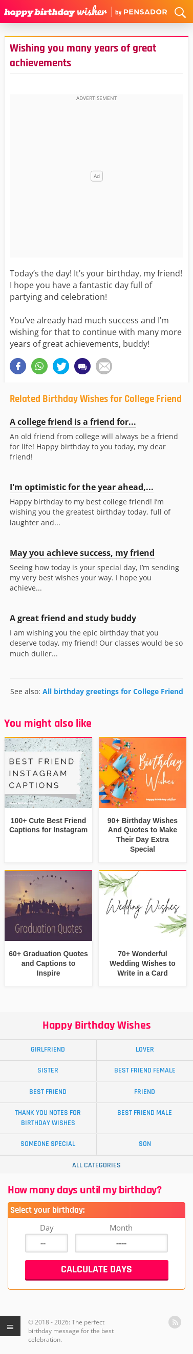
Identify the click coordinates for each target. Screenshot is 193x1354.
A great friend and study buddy (73, 618)
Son (145, 1143)
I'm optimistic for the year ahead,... (82, 487)
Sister (47, 1070)
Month (121, 1227)
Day (47, 1227)
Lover (145, 1049)
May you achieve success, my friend (82, 552)
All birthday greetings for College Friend (112, 691)
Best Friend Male (144, 1112)
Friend (144, 1091)
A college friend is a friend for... (73, 421)
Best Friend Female (145, 1070)
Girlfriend (48, 1049)
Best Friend (48, 1091)
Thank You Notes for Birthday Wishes (48, 1117)
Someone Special (47, 1143)
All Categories (96, 1165)
